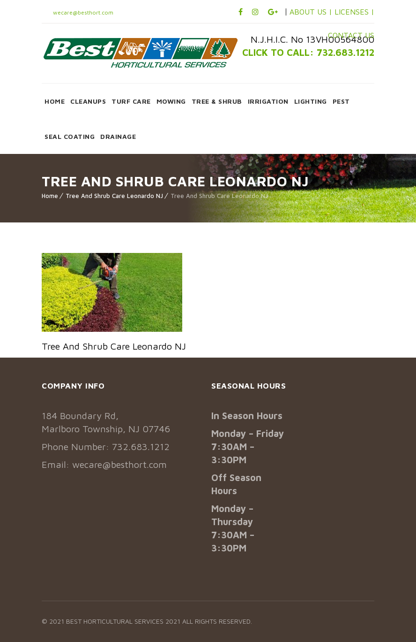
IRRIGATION (268, 101)
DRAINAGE (118, 136)
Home (50, 195)
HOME (55, 101)
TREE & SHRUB (217, 101)
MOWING (171, 101)
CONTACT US (351, 35)
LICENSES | (354, 12)
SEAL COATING (70, 136)
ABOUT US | (311, 12)
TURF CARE (131, 101)
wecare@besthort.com (82, 12)
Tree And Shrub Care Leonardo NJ (114, 195)
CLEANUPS (88, 101)
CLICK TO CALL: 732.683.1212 (308, 52)
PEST (341, 101)
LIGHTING (310, 101)
